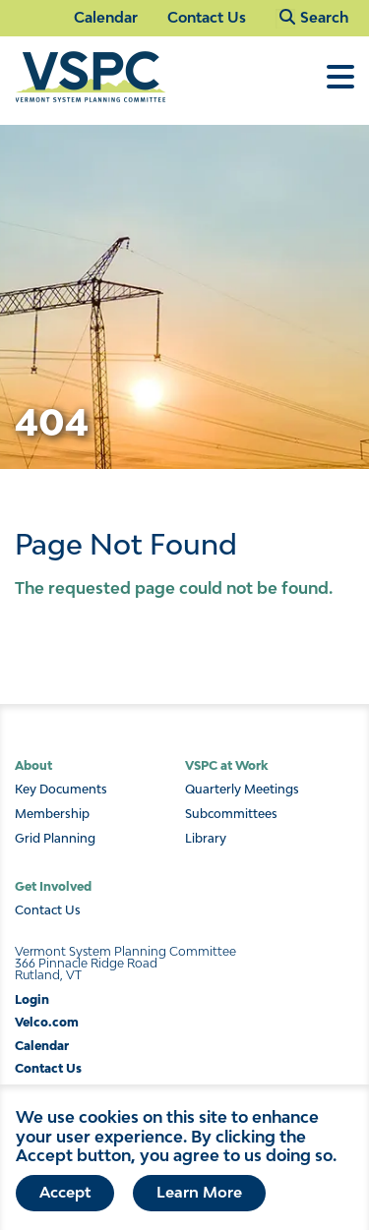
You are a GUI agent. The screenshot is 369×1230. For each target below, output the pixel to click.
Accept (65, 1200)
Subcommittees (231, 814)
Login (32, 999)
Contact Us (206, 17)
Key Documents (61, 789)
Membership (52, 814)
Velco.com (47, 1022)
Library (205, 839)
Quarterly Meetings (242, 789)
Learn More (199, 1200)
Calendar (106, 17)
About (33, 765)
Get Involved (53, 886)
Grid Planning (55, 839)
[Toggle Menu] (340, 86)
